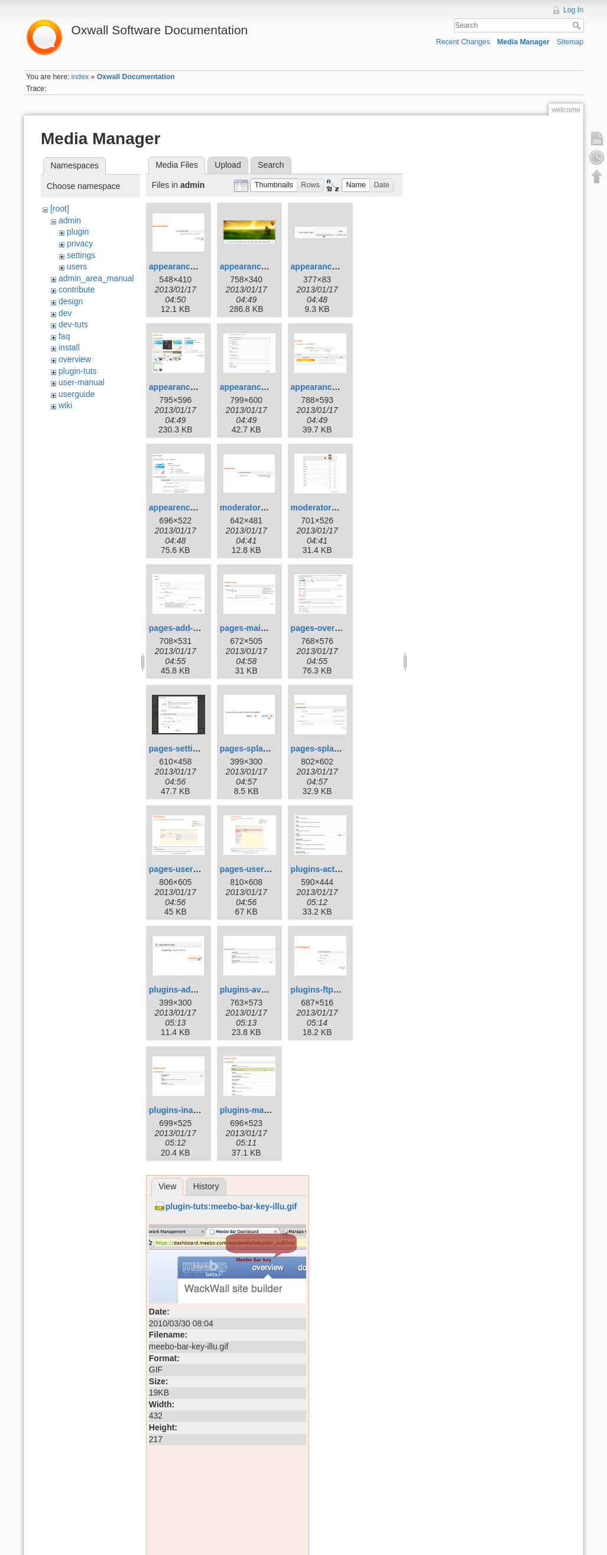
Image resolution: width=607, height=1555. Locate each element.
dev (65, 313)
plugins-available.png (262, 989)
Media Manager (523, 42)
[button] (273, 185)
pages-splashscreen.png (339, 748)
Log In (573, 10)
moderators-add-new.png (269, 507)
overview (75, 359)
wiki (65, 405)
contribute (77, 289)
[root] (59, 208)
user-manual (82, 382)
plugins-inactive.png (189, 1110)
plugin (78, 231)
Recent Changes (463, 42)
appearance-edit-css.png (268, 387)
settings (81, 255)
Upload (228, 165)
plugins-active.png (327, 869)
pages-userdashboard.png (201, 869)
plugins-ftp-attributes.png (341, 989)
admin (70, 220)
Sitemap (570, 42)
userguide (77, 394)
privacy (80, 243)
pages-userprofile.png (263, 869)
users (77, 266)
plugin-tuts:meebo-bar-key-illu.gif (231, 1206)
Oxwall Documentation (136, 77)
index (80, 77)
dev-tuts (73, 324)
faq (64, 336)
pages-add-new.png (187, 628)
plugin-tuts (78, 371)
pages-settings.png (187, 748)
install (69, 347)
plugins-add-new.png (190, 989)
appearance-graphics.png (341, 387)
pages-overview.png (330, 628)
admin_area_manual (96, 278)
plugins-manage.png (260, 1110)
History (206, 1186)
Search (577, 25)
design (71, 301)
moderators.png (322, 507)
